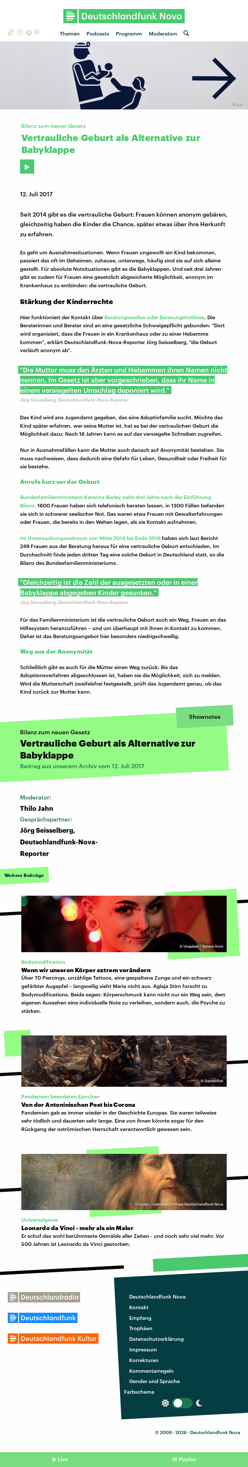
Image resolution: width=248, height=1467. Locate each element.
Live (63, 1459)
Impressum (143, 1349)
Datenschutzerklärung (156, 1339)
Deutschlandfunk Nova (157, 1296)
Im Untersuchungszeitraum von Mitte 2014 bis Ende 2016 (90, 538)
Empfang (140, 1318)
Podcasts (98, 33)
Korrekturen (144, 1360)
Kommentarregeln (151, 1371)
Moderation (163, 33)
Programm (129, 33)
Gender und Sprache (154, 1381)
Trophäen (140, 1328)
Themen (70, 33)
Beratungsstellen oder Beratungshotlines (154, 317)
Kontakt (139, 1307)
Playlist (187, 1459)
